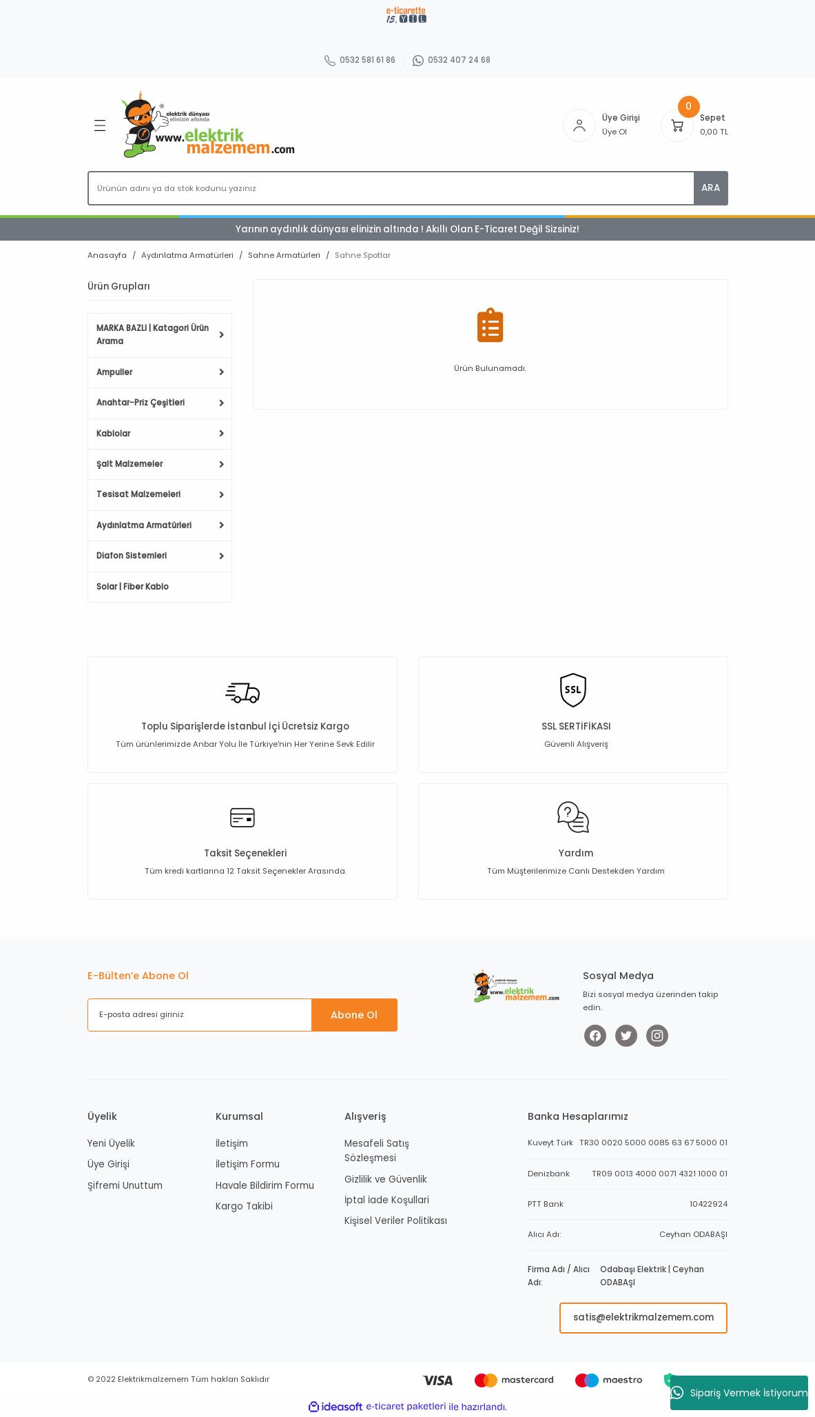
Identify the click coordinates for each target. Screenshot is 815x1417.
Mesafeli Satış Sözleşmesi (376, 1151)
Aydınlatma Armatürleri (144, 525)
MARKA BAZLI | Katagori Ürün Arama (152, 335)
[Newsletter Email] (242, 1015)
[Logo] (210, 125)
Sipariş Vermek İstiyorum (739, 1392)
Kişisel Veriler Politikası (395, 1220)
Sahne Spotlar (363, 255)
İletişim (232, 1143)
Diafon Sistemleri (131, 555)
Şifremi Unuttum (125, 1185)
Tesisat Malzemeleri (138, 494)
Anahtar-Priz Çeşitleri (140, 402)
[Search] (407, 188)
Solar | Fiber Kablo (132, 586)
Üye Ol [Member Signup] (614, 131)
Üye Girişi (108, 1164)
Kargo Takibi (244, 1206)
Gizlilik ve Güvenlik (385, 1179)
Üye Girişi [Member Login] (621, 117)
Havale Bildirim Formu (265, 1185)
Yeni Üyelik (111, 1143)
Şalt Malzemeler (129, 464)
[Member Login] (579, 125)
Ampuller (114, 372)
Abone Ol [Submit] (354, 1015)
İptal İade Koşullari (386, 1200)
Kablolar (113, 433)
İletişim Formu (248, 1164)
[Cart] (677, 125)
